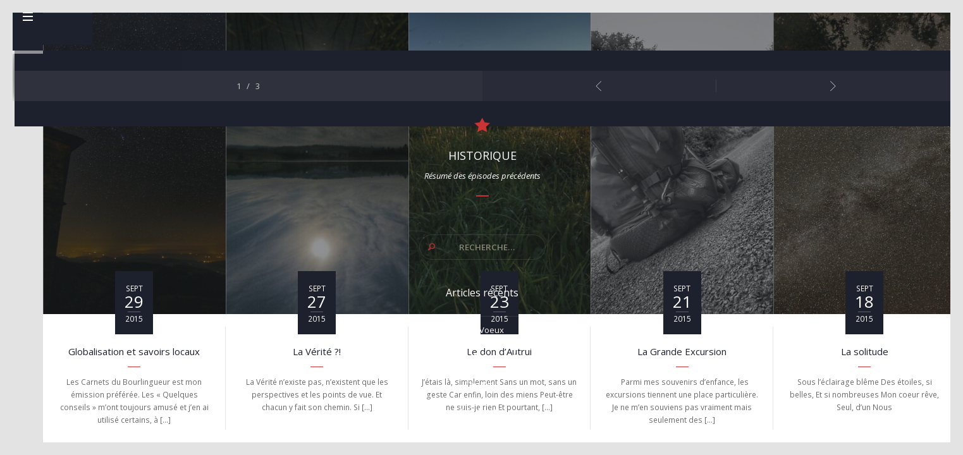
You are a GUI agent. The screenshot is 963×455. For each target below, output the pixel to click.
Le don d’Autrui (499, 353)
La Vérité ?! (317, 353)
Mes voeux (861, 281)
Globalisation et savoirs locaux (134, 353)
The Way (862, 335)
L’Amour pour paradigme (862, 390)
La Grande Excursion (682, 353)
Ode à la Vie (862, 362)
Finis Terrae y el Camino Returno (862, 308)
